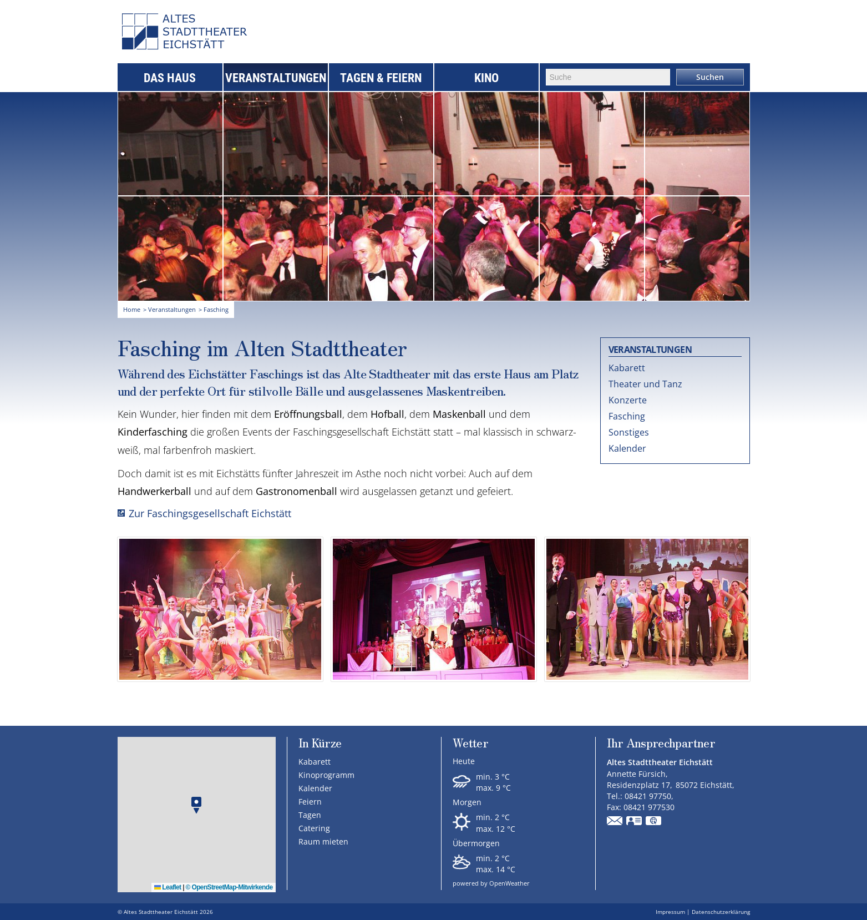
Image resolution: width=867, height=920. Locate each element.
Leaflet (167, 887)
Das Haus (170, 78)
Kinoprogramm (326, 775)
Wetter (470, 744)
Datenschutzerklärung (721, 912)
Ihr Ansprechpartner (661, 744)
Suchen (710, 77)
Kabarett (627, 368)
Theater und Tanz (645, 384)
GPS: (654, 821)
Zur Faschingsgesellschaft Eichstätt (210, 513)
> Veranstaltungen (169, 309)
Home (131, 309)
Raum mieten (323, 841)
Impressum (670, 912)
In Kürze (320, 743)
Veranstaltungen (275, 78)
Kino (486, 78)
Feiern (310, 801)
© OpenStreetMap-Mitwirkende (229, 887)
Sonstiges (629, 432)
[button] (196, 805)
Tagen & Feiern (381, 78)
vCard (634, 821)
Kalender (627, 448)
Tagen (309, 815)
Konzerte (628, 400)
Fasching (627, 416)
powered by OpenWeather (491, 883)
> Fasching (214, 309)
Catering (314, 828)
